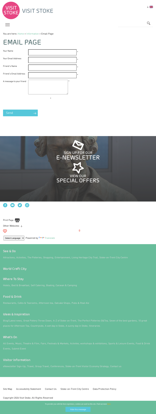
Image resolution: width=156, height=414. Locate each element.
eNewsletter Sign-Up (14, 369)
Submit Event (19, 352)
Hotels (6, 288)
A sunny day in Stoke (76, 329)
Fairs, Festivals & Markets (55, 347)
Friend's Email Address (14, 74)
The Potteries (34, 261)
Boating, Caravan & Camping (61, 288)
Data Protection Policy (104, 392)
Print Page (8, 223)
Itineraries (94, 329)
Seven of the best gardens (123, 324)
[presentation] (26, 106)
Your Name (8, 51)
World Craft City (15, 272)
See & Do (9, 254)
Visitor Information (16, 363)
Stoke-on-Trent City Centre (113, 261)
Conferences (57, 369)
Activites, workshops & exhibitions (88, 347)
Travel (30, 369)
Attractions (9, 261)
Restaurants (9, 306)
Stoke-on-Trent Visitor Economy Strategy (87, 369)
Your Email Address (12, 59)
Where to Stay (13, 282)
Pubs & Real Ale (80, 306)
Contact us (115, 369)
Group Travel (42, 369)
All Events (8, 347)
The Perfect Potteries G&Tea (93, 324)
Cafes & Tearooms (27, 306)
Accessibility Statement (28, 392)
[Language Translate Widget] (14, 240)
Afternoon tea (46, 306)
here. (109, 404)
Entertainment (62, 261)
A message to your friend (14, 81)
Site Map (7, 392)
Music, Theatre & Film (27, 347)
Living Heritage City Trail (85, 261)
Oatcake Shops (62, 306)
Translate (47, 241)
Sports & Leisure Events (121, 347)
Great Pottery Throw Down (37, 324)
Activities (21, 261)
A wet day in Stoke (54, 329)
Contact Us (51, 392)
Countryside (37, 329)
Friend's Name (10, 66)
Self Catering (38, 288)
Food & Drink (12, 300)
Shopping (48, 261)
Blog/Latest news (12, 324)
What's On (10, 340)
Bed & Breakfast (20, 288)
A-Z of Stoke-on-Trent (64, 324)
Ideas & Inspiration (16, 317)
